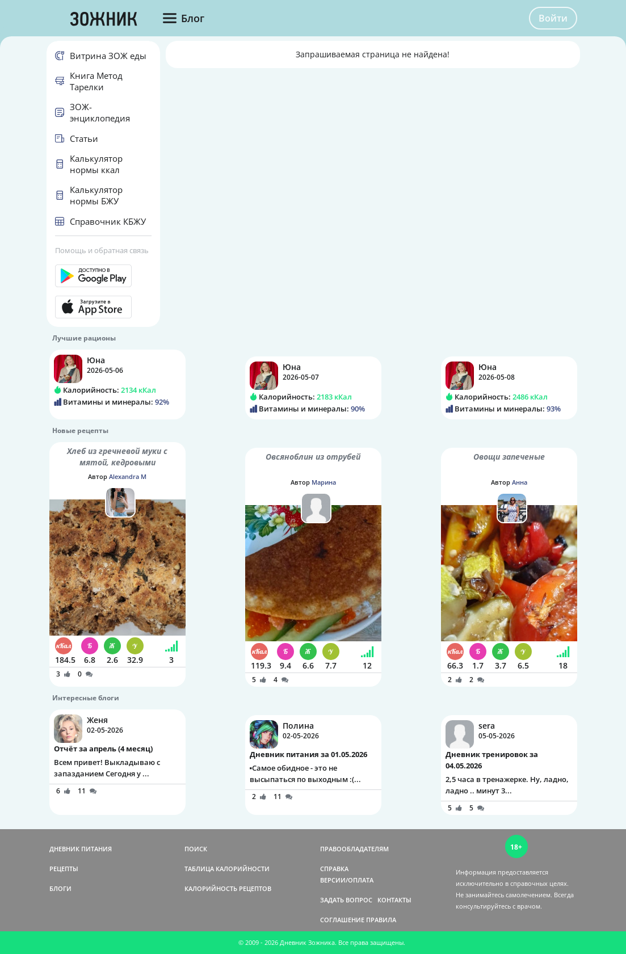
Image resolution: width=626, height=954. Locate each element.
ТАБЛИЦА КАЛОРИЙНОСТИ (227, 868)
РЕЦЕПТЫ (63, 868)
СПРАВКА (334, 868)
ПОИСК (195, 848)
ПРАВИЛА (381, 919)
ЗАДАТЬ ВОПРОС (346, 900)
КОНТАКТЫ (394, 900)
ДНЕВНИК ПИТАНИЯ (80, 848)
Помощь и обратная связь (102, 250)
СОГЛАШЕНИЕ (342, 919)
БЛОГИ (60, 888)
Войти (553, 18)
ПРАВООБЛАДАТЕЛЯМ (354, 848)
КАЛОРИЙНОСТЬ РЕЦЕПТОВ (227, 888)
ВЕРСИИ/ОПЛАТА (346, 880)
